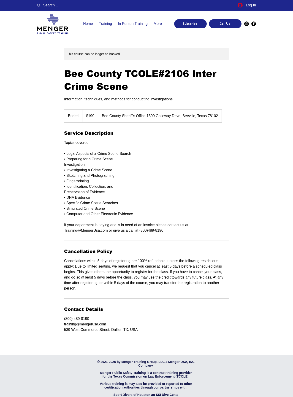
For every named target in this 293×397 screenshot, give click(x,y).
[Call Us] (225, 23)
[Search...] (53, 5)
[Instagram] (246, 23)
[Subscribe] (190, 23)
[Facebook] (253, 23)
